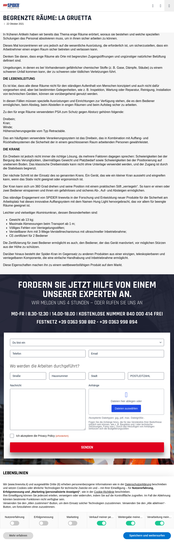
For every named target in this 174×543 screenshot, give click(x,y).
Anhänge (94, 385)
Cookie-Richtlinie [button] (104, 491)
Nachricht (15, 385)
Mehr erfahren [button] (18, 535)
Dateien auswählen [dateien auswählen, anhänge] (126, 408)
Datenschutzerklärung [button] (138, 484)
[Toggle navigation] (169, 6)
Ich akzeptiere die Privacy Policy (36, 435)
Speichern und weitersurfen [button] (147, 535)
